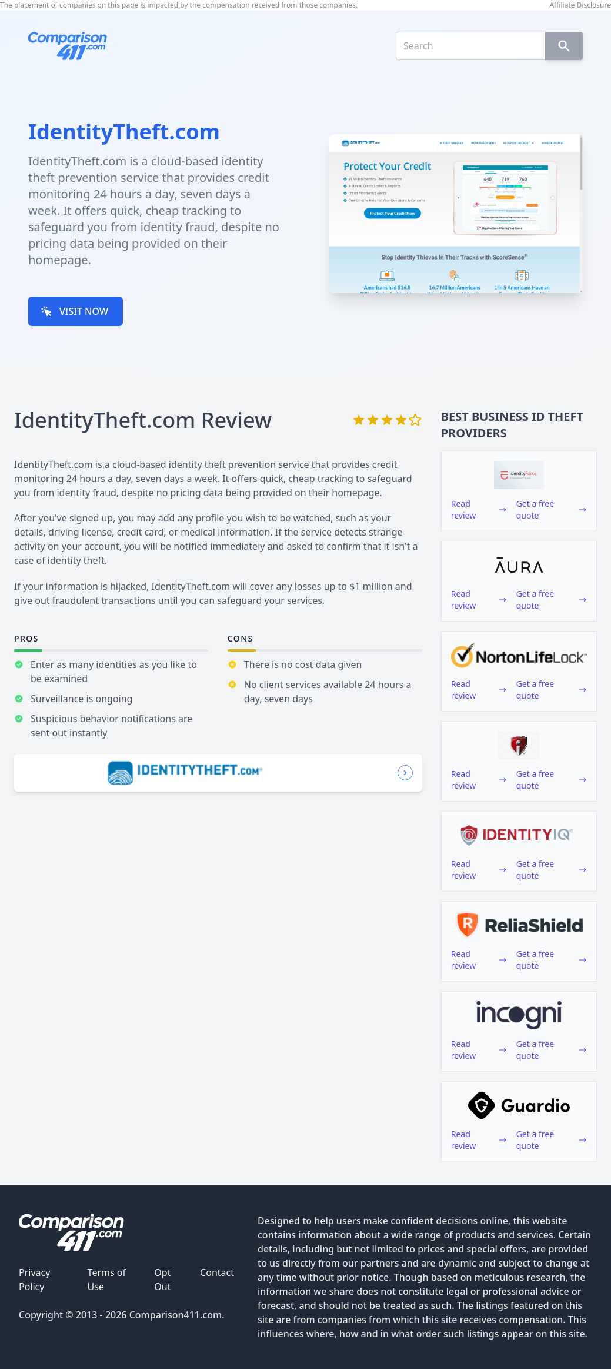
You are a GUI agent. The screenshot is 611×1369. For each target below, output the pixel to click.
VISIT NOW (74, 311)
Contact (217, 1272)
